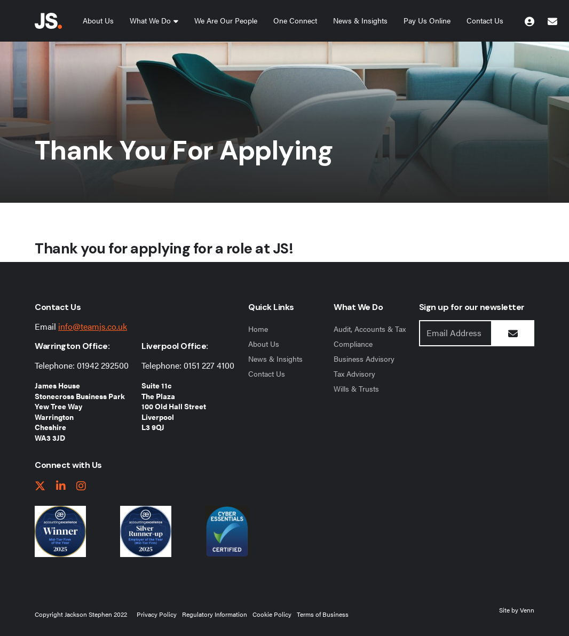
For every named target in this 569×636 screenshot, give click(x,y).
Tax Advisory (354, 373)
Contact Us (485, 20)
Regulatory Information (214, 614)
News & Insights (360, 20)
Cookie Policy (271, 614)
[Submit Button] (513, 333)
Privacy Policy (157, 614)
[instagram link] (81, 486)
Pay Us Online (427, 20)
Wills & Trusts (356, 388)
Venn (527, 610)
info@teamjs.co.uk (92, 326)
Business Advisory (364, 358)
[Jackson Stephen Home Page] (48, 21)
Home (258, 328)
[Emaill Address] (455, 333)
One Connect (295, 20)
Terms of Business (323, 614)
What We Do (150, 20)
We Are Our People (225, 20)
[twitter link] (40, 486)
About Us (98, 20)
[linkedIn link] (61, 486)
